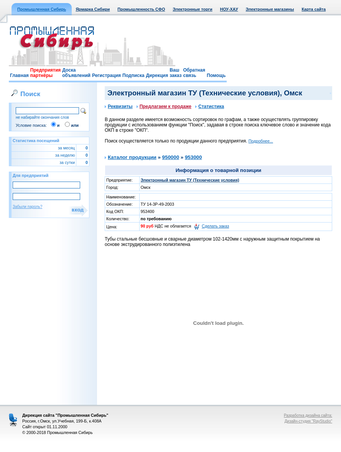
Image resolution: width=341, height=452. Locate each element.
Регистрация (106, 75)
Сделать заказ (215, 226)
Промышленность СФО (141, 9)
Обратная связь (194, 72)
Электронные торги (192, 9)
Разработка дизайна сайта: (308, 415)
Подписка (133, 75)
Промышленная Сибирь (41, 9)
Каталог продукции (132, 157)
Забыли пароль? (27, 207)
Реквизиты (119, 106)
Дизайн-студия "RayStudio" (308, 421)
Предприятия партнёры (45, 72)
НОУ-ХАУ (229, 9)
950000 (170, 157)
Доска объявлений (76, 72)
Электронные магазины (270, 9)
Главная (19, 75)
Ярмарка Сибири (93, 9)
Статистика (209, 106)
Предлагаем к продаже (164, 106)
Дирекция (157, 75)
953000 (193, 157)
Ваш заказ (175, 72)
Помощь (216, 75)
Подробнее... (261, 141)
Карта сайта (313, 9)
